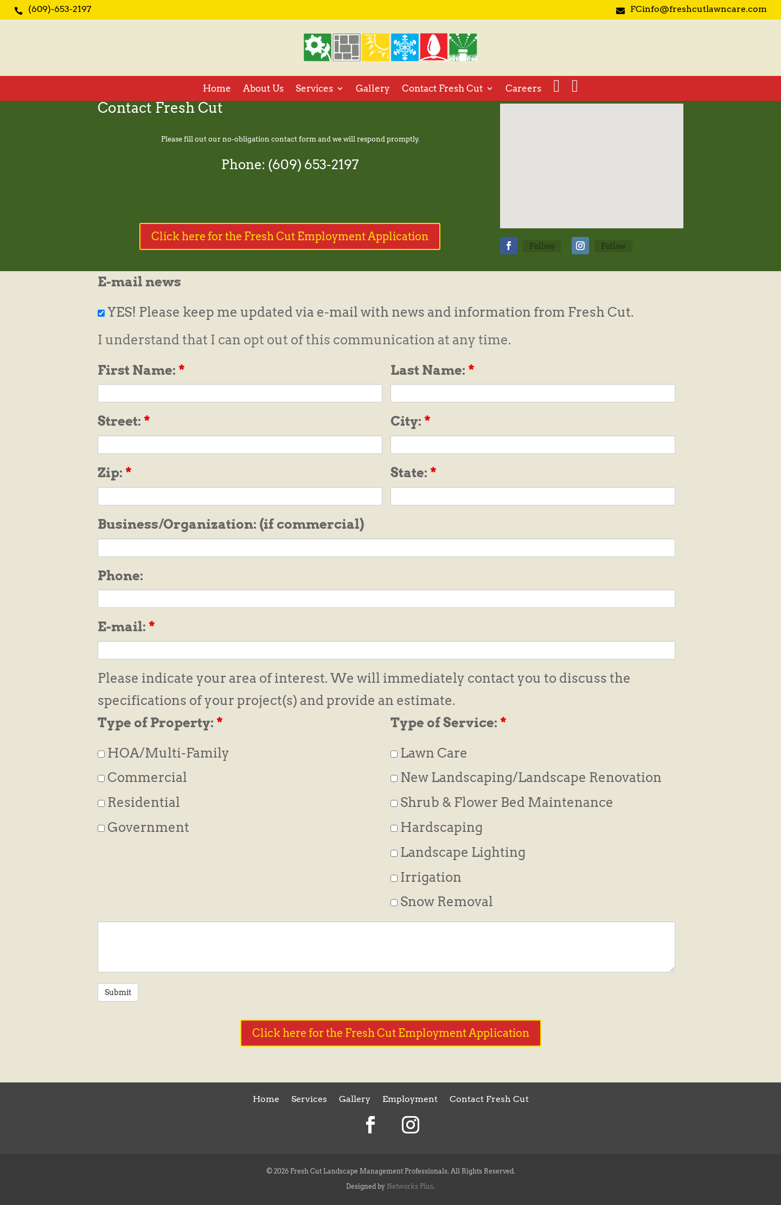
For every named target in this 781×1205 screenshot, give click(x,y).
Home (217, 89)
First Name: (141, 370)
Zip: (115, 472)
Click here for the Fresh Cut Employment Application (289, 236)
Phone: (120, 576)
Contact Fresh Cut (442, 89)
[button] (595, 154)
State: (413, 472)
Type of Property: (160, 722)
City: (410, 421)
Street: (124, 421)
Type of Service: (448, 722)
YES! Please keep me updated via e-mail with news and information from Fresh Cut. (365, 312)
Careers (523, 89)
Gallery (373, 89)
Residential (139, 802)
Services (314, 89)
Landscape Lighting (458, 852)
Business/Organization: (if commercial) (231, 524)
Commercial (142, 777)
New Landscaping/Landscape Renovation (526, 777)
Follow (541, 246)
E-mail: (126, 626)
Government (143, 827)
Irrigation (426, 877)
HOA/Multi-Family (163, 753)
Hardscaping (436, 827)
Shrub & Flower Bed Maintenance (501, 802)
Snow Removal (441, 901)
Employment (410, 1099)
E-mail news (139, 282)
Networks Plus (410, 1186)
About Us (263, 89)
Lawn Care (429, 753)
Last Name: (432, 370)
